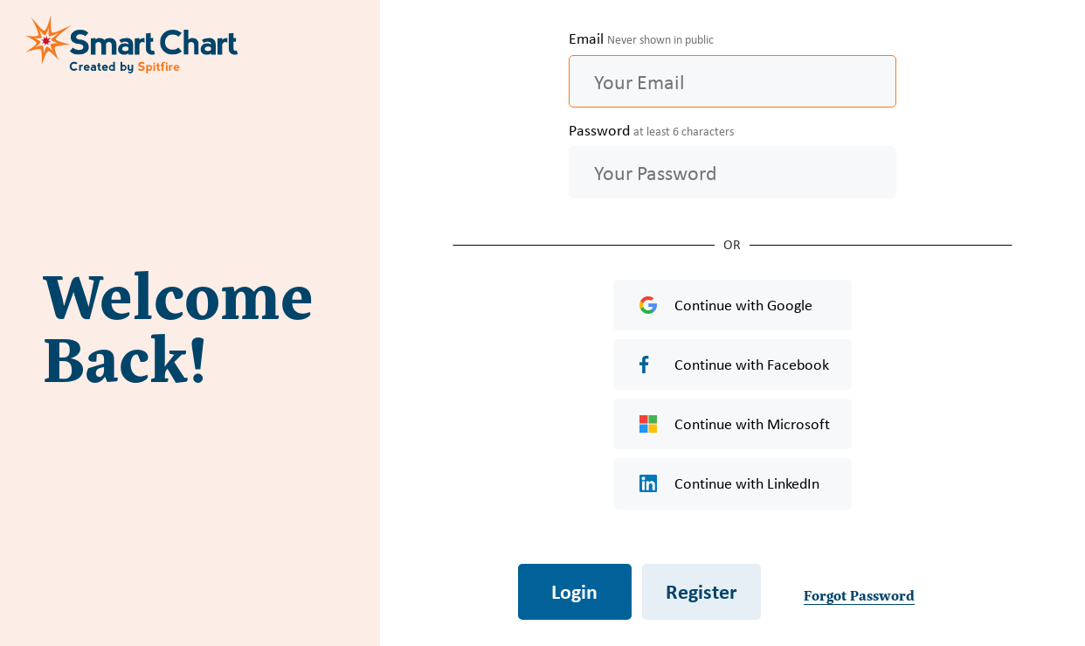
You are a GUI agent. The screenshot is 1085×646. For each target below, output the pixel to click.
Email (641, 38)
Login (574, 591)
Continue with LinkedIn (729, 483)
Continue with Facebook (734, 364)
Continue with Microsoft (734, 423)
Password (651, 130)
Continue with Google (725, 305)
